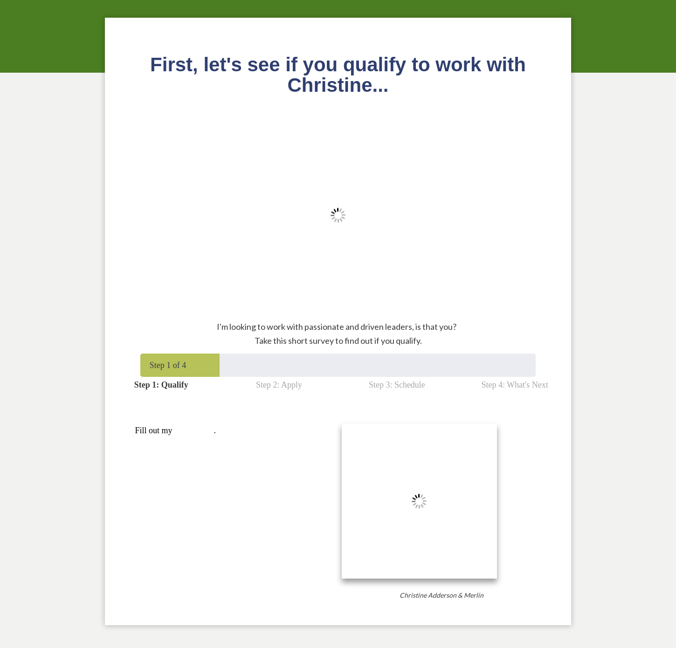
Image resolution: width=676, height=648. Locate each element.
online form (194, 430)
